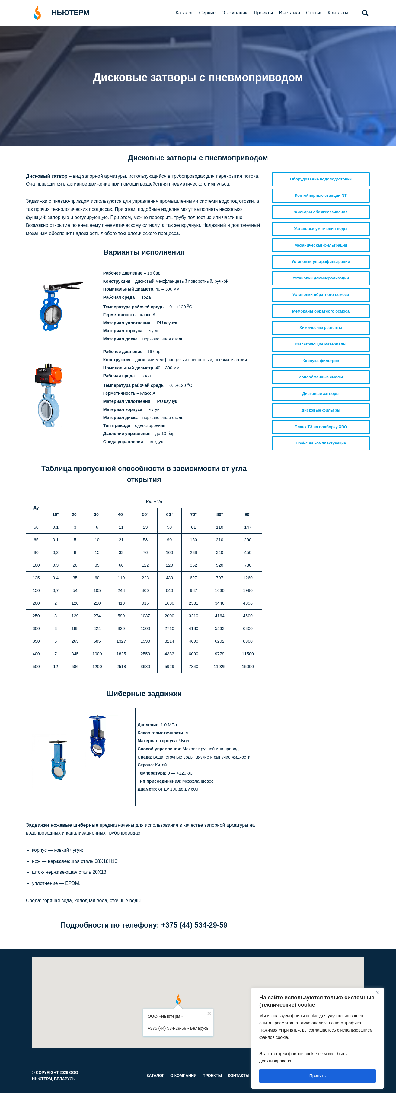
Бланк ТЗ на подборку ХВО (321, 427)
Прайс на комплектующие (321, 443)
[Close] (377, 992)
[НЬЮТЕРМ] (57, 12)
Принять (317, 1076)
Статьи (313, 12)
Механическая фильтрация (321, 245)
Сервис (206, 12)
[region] (317, 1038)
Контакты (337, 12)
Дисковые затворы (320, 394)
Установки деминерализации (321, 278)
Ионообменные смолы (321, 377)
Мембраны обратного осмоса (321, 311)
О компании (233, 12)
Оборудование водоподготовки (321, 179)
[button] (365, 12)
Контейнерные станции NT (321, 195)
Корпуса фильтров (320, 361)
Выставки (289, 12)
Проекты (262, 12)
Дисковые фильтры (321, 410)
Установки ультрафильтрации (321, 261)
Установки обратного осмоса (321, 294)
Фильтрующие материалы (320, 344)
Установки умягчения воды (320, 228)
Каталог (183, 12)
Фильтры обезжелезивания (320, 212)
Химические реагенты (320, 328)
